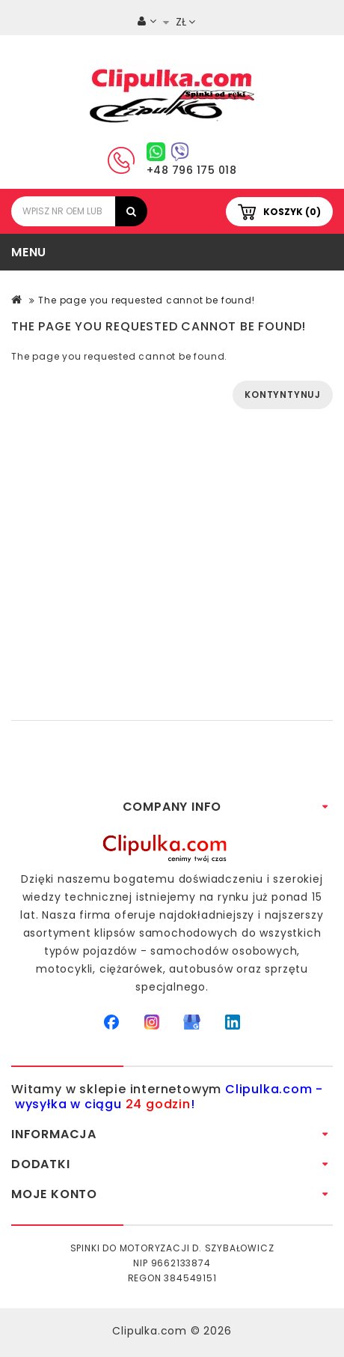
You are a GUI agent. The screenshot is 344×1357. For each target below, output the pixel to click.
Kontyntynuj (283, 394)
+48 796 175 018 (192, 170)
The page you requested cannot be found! (146, 300)
